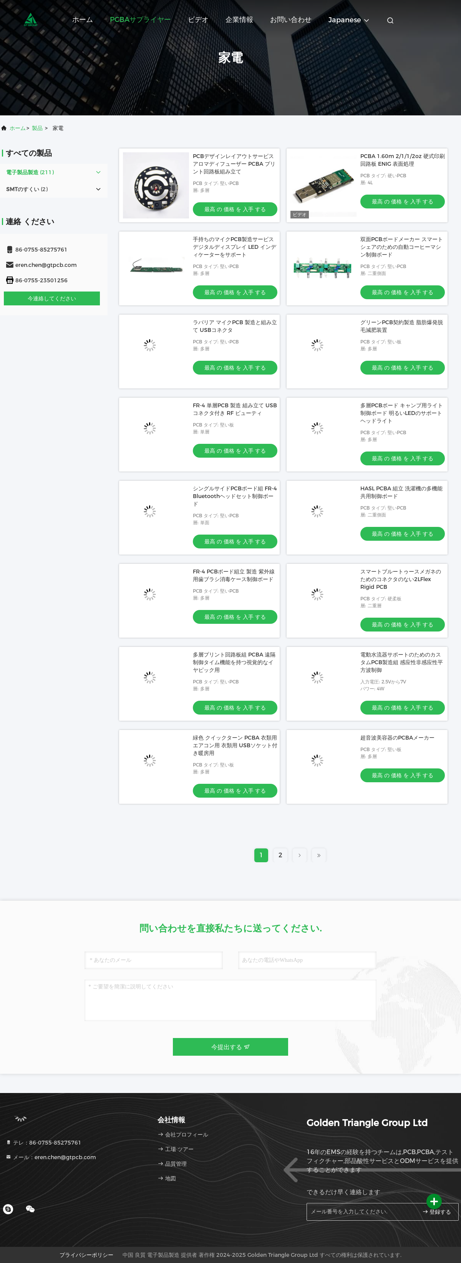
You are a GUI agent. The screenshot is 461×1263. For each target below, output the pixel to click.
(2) (27, 189)
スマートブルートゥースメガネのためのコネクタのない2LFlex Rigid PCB (400, 579)
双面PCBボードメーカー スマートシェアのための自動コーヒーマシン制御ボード (401, 247)
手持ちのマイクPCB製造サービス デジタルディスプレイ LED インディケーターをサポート (234, 247)
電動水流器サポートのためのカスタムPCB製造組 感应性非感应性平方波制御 (401, 662)
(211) (30, 172)
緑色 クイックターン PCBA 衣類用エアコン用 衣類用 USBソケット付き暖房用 (235, 745)
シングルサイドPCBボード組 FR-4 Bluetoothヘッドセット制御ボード (235, 496)
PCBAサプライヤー (140, 19)
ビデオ (198, 19)
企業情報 (239, 19)
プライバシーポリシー (86, 1254)
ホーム (82, 19)
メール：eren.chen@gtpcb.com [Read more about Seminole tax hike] (50, 1157)
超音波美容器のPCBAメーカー (397, 737)
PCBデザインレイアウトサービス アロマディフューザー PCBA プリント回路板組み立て (234, 164)
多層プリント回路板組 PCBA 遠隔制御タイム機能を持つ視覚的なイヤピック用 (234, 662)
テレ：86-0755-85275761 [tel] (43, 1142)
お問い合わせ (291, 19)
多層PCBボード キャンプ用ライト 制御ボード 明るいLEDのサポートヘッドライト (401, 413)
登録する (436, 1211)
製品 (37, 128)
